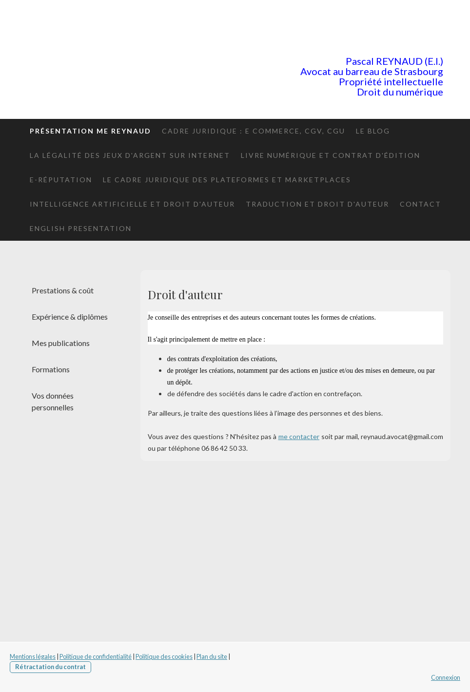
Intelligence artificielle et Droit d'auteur (132, 204)
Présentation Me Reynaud (90, 131)
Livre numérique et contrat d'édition (330, 155)
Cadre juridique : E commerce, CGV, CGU (253, 131)
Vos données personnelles (53, 401)
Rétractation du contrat (50, 667)
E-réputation (61, 179)
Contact (420, 204)
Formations (51, 369)
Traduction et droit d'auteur (317, 204)
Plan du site (211, 656)
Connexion (445, 677)
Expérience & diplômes (70, 316)
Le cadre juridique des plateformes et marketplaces (227, 179)
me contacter (299, 436)
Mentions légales (33, 656)
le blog (373, 131)
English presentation (81, 228)
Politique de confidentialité (95, 656)
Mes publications (61, 342)
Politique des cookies (164, 656)
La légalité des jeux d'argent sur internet (130, 155)
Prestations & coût (63, 290)
